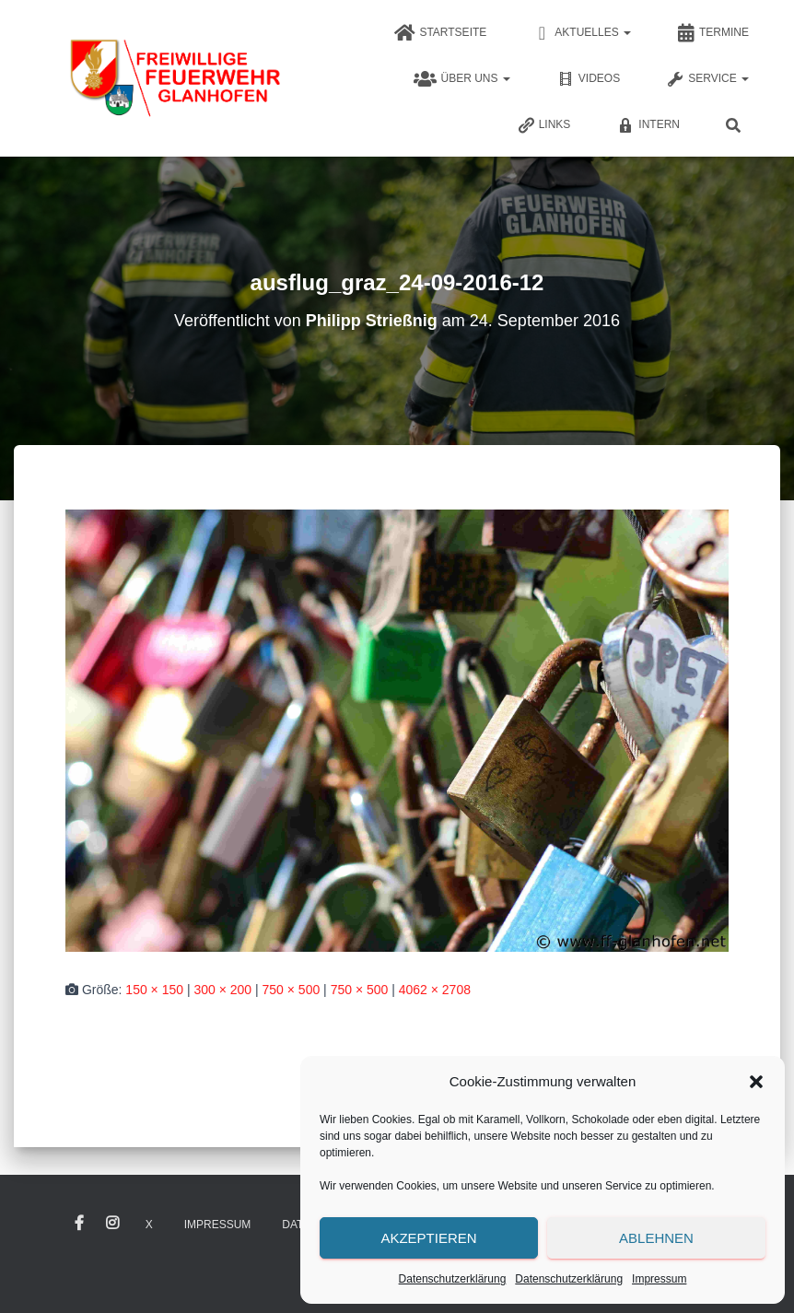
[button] (756, 1082)
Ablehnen (656, 1238)
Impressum (659, 1278)
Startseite (440, 33)
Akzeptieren (428, 1238)
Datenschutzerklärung (453, 1278)
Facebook (79, 1223)
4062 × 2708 (435, 989)
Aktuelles (581, 33)
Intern (648, 125)
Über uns (461, 79)
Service (707, 79)
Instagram (112, 1223)
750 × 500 (292, 989)
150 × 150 (154, 989)
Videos (588, 79)
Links (544, 125)
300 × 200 (222, 989)
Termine (713, 33)
